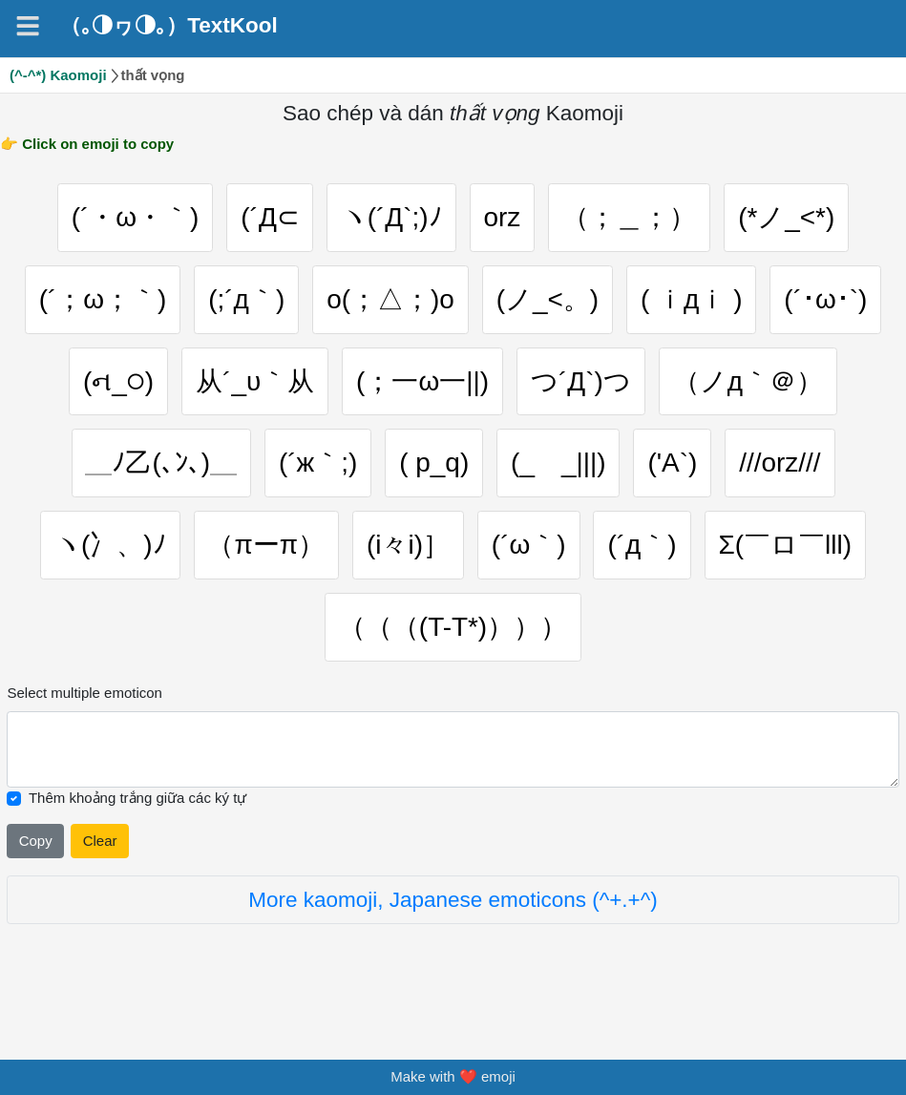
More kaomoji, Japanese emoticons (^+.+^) (453, 935)
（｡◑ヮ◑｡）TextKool (169, 25)
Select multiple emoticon (84, 728)
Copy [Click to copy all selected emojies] (36, 875)
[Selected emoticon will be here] (452, 785)
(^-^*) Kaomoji (58, 75)
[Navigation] (28, 25)
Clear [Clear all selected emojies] (100, 875)
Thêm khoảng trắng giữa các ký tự (137, 833)
